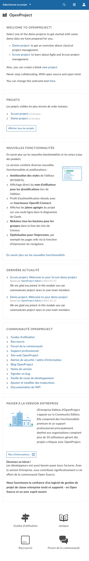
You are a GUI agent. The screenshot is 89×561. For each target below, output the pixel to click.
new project (49, 67)
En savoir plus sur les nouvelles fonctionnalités (35, 255)
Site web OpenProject (24, 355)
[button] (64, 5)
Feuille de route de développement (32, 378)
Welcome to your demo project (48, 297)
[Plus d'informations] (21, 454)
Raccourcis (17, 341)
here (52, 81)
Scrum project (21, 54)
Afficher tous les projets (21, 128)
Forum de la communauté (27, 346)
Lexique (63, 519)
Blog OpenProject (22, 364)
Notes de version (21, 369)
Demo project (20, 45)
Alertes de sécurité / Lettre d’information (36, 360)
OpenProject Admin (31, 281)
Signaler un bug (20, 373)
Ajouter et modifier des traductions (33, 382)
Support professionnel (25, 351)
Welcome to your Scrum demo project (53, 277)
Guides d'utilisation (23, 337)
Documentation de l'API (25, 387)
